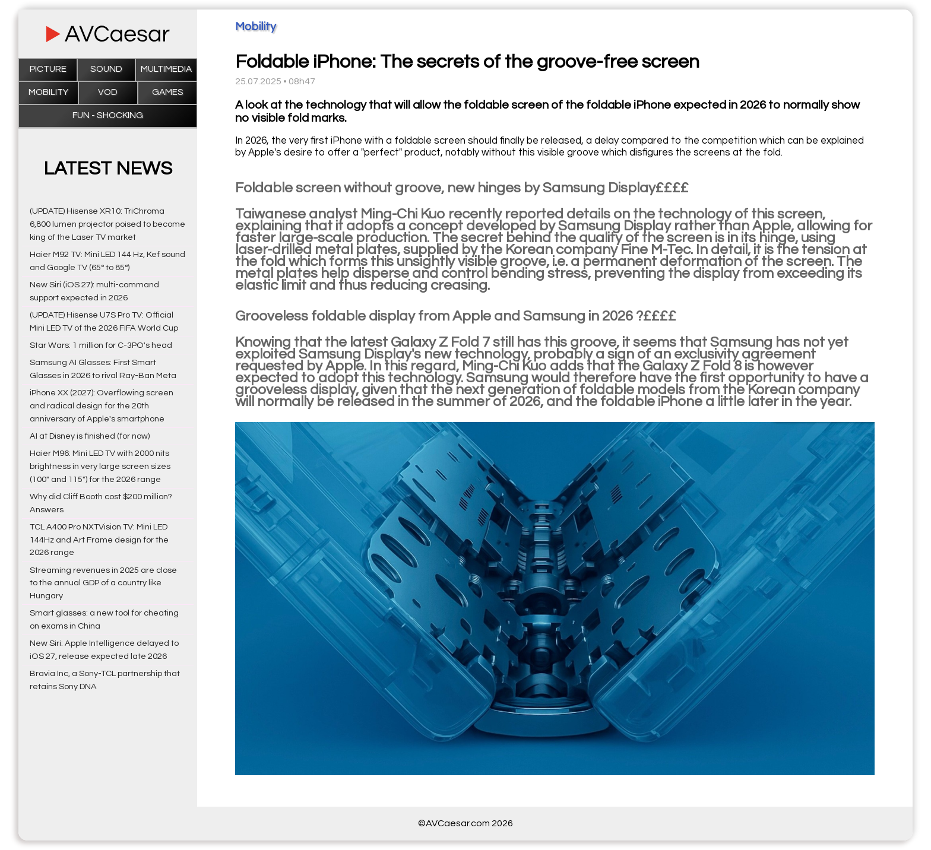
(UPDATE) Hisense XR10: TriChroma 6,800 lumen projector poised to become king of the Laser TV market (107, 224)
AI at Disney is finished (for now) (90, 436)
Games (167, 92)
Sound (106, 69)
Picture (48, 69)
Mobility (48, 92)
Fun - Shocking (107, 115)
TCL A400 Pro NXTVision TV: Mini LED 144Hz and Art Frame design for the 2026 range (99, 539)
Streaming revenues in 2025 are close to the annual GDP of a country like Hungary (103, 583)
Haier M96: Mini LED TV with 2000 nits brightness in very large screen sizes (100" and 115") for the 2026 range (100, 466)
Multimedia (166, 69)
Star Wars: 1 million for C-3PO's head (101, 345)
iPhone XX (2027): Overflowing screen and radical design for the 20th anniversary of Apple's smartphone (101, 405)
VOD (108, 92)
